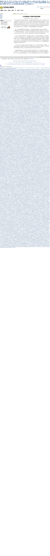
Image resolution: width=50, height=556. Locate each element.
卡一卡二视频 (35, 211)
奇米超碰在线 (28, 232)
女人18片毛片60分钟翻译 (10, 191)
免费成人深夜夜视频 (25, 81)
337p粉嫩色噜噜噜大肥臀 (29, 112)
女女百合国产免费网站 (44, 71)
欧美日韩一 (12, 82)
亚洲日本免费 (47, 77)
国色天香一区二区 (4, 160)
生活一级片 (45, 231)
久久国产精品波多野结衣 (33, 194)
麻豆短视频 (10, 127)
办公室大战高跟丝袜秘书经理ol (3, 174)
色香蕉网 (27, 90)
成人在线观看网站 (36, 151)
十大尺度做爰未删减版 (10, 93)
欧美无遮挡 (13, 104)
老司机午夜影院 (43, 199)
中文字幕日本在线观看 (15, 133)
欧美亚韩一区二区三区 (27, 191)
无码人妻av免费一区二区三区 (16, 77)
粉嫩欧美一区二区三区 (11, 206)
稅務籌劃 (1, 15)
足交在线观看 (13, 140)
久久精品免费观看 (20, 152)
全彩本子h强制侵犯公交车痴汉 (26, 194)
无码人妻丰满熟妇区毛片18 (32, 197)
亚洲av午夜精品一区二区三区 (43, 144)
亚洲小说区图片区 (23, 71)
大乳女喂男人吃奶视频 (10, 189)
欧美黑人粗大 (39, 114)
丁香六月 (13, 123)
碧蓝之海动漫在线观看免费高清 (26, 99)
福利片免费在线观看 (38, 172)
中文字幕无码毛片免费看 (5, 238)
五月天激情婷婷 (24, 161)
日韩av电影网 (47, 238)
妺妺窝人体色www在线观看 (15, 244)
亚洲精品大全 (41, 102)
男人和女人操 (15, 150)
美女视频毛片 (6, 119)
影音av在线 (35, 117)
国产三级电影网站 (37, 153)
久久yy (46, 132)
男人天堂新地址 (28, 192)
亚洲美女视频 (1, 233)
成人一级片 (8, 163)
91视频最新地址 (33, 88)
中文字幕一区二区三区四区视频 (10, 131)
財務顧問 (1, 14)
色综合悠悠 (43, 190)
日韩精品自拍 (32, 78)
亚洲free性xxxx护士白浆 (29, 111)
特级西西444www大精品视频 (6, 122)
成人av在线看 (45, 81)
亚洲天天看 (39, 103)
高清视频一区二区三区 (44, 197)
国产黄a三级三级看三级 (38, 139)
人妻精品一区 (46, 69)
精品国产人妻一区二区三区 (13, 180)
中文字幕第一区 (21, 103)
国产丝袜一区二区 (32, 99)
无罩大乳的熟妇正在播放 (3, 199)
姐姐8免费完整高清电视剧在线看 (38, 86)
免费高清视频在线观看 (45, 221)
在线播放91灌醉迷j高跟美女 (11, 76)
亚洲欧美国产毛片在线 (27, 92)
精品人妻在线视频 (26, 103)
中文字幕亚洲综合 (27, 115)
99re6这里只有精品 (37, 128)
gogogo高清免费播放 (20, 194)
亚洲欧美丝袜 (30, 87)
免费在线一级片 (41, 169)
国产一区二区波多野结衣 (37, 100)
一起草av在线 (21, 169)
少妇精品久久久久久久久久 (12, 208)
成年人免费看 (29, 88)
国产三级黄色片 (43, 172)
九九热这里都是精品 (14, 240)
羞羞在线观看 (4, 133)
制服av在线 (6, 189)
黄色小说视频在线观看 (33, 184)
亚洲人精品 (30, 222)
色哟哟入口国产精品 (30, 215)
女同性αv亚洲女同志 (19, 228)
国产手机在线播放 (22, 148)
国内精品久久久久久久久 (46, 225)
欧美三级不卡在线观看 (11, 158)
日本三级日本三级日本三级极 (39, 119)
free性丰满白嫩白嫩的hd (18, 218)
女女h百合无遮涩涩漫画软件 (33, 192)
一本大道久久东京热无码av (33, 135)
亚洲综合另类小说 (4, 88)
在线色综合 (9, 70)
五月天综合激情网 (17, 192)
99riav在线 (4, 215)
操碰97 (12, 119)
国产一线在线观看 (44, 243)
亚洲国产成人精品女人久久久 (4, 218)
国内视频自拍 (47, 158)
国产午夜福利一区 (20, 82)
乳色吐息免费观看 (38, 121)
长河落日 (7, 206)
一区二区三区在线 (41, 189)
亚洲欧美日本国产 (11, 184)
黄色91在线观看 (32, 93)
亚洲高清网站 (37, 165)
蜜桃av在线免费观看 (5, 180)
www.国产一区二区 (46, 121)
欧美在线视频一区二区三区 (43, 124)
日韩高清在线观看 (48, 168)
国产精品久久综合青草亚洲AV (39, 185)
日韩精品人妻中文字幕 (41, 222)
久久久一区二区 (45, 102)
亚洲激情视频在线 (37, 107)
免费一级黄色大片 (44, 165)
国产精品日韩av (19, 170)
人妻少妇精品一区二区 (16, 213)
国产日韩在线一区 (14, 228)
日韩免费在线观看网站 (6, 184)
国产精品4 (15, 81)
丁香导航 (35, 185)
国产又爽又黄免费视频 (7, 145)
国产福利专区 (41, 122)
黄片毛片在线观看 (38, 168)
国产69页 (35, 121)
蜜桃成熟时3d (23, 122)
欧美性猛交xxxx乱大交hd (43, 148)
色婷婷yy (31, 172)
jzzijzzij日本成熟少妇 (2, 129)
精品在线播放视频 (7, 168)
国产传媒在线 (11, 116)
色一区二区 (41, 85)
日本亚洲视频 (14, 232)
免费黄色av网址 (38, 245)
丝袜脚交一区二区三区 (16, 95)
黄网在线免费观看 (24, 140)
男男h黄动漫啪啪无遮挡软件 (6, 245)
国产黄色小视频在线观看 (22, 150)
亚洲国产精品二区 (31, 151)
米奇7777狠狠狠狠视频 (13, 138)
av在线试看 (24, 145)
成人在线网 (17, 139)
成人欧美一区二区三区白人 (32, 76)
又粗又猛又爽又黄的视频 (21, 70)
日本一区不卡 (5, 223)
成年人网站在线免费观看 (26, 182)
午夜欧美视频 (29, 128)
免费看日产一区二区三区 (14, 105)
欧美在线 (21, 222)
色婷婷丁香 (23, 134)
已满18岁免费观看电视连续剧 (23, 243)
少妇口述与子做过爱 (5, 104)
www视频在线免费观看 (44, 146)
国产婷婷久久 (29, 103)
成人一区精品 (35, 191)
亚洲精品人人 (15, 115)
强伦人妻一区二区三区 (23, 106)
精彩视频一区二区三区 (8, 156)
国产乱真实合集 (8, 87)
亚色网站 (44, 69)
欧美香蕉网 (11, 129)
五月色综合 (34, 110)
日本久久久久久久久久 (42, 141)
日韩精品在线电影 (38, 148)
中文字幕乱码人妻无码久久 (7, 197)
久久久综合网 (3, 177)
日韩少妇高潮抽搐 (40, 104)
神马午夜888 (29, 81)
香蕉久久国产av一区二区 (18, 175)
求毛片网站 (18, 240)
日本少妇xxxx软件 (14, 99)
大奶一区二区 (27, 245)
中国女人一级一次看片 (16, 86)
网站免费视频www (30, 199)
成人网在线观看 (42, 191)
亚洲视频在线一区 (9, 194)
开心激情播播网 (4, 227)
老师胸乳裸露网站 (20, 90)
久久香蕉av (48, 78)
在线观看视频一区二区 (43, 150)
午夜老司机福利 (41, 238)
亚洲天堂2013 (34, 172)
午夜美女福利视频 (3, 167)
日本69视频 (4, 87)
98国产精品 (3, 80)
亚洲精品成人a (34, 213)
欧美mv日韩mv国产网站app (3, 204)
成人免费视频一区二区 (14, 107)
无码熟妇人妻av (4, 111)
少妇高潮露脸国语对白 (20, 76)
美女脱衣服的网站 (7, 157)
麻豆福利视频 (23, 167)
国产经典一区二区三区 (5, 112)
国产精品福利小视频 (40, 206)
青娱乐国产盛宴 (28, 168)
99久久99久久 (28, 114)
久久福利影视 (42, 76)
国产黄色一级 (3, 116)
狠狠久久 (11, 204)
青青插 (27, 86)
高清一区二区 (44, 77)
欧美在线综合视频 (13, 128)
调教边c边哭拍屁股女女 (26, 126)
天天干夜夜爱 (44, 184)
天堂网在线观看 (32, 150)
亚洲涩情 (16, 97)
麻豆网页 (5, 110)
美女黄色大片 (10, 177)
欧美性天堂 (13, 103)
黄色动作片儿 (17, 180)
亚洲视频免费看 (15, 153)
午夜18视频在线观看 (13, 114)
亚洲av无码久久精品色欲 (7, 186)
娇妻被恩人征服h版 (29, 98)
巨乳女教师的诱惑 (2, 168)
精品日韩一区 (21, 95)
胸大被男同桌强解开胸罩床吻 (24, 123)
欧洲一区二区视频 (8, 121)
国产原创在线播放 (4, 71)
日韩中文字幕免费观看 (45, 152)
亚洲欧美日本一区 (4, 165)
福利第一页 (46, 199)
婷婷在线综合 (7, 69)
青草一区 (24, 184)
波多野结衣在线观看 (10, 124)
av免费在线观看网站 (24, 107)
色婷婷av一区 (32, 136)
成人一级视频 (41, 228)
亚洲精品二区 (38, 81)
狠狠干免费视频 (24, 112)
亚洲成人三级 (19, 111)
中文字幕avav (30, 233)
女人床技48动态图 (24, 75)
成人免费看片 (44, 174)
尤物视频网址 (13, 98)
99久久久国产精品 (44, 230)
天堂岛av (7, 165)
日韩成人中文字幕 (21, 204)
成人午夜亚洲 (37, 141)
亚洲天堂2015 (28, 73)
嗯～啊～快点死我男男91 (9, 71)
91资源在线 (48, 122)
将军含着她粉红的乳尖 (5, 76)
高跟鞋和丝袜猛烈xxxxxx (29, 117)
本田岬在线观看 (9, 123)
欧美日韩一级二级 (9, 99)
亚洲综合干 (25, 70)
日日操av (8, 150)
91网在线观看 (24, 233)
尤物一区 (44, 208)
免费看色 (44, 119)
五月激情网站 (33, 94)
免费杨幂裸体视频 (16, 135)
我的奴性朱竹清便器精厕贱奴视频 (27, 162)
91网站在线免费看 (14, 134)
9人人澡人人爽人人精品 (24, 228)
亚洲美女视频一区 (10, 126)
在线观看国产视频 (17, 98)
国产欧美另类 (14, 148)
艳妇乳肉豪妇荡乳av (6, 155)
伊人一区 (1, 127)
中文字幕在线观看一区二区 (23, 168)
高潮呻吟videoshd (42, 187)
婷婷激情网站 (16, 75)
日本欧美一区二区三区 (37, 144)
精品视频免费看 (27, 197)
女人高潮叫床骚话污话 (23, 117)
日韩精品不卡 (43, 186)
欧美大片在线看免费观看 (33, 152)
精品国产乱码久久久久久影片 (43, 164)
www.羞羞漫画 (33, 173)
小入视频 (44, 135)
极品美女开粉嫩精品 (11, 226)
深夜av (28, 107)
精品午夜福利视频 (11, 78)
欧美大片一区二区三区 (17, 136)
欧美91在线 (15, 226)
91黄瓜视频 (25, 114)
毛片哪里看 (19, 104)
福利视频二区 (35, 71)
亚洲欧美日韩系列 (37, 167)
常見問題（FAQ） (22, 13)
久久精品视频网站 (17, 185)
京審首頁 (18, 13)
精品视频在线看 (12, 111)
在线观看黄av (41, 177)
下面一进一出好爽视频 (26, 148)
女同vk (13, 204)
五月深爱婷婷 (23, 191)
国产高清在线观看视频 (29, 110)
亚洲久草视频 (21, 181)
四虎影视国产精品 (31, 214)
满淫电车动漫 (28, 201)
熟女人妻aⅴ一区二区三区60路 (12, 168)
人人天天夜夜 (32, 244)
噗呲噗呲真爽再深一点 (33, 232)
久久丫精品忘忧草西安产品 (23, 192)
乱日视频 (17, 134)
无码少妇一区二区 (17, 223)
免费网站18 (25, 110)
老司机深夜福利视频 (3, 136)
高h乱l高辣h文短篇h (43, 114)
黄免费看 (46, 141)
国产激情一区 (34, 90)
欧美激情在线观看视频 (35, 225)
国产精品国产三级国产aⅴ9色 (19, 128)
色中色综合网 (22, 225)
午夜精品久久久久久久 (19, 145)
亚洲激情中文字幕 (4, 151)
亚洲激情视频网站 (40, 155)
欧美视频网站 (3, 175)
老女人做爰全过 (37, 94)
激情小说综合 (32, 128)
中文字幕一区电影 (4, 103)
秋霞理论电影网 (47, 95)
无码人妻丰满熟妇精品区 (34, 123)
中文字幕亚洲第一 (33, 122)
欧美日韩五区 (25, 187)
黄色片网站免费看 (16, 106)
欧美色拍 (20, 232)
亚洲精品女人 (19, 160)
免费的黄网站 (36, 132)
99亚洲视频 (26, 135)
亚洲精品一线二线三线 (45, 155)
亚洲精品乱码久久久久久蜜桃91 (38, 190)
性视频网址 (37, 106)
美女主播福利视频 (12, 73)
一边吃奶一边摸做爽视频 (8, 227)
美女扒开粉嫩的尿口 (15, 242)
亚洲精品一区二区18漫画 (9, 103)
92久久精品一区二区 (36, 186)
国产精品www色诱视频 (34, 138)
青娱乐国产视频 (9, 119)
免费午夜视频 (32, 86)
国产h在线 (31, 216)
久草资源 (37, 204)
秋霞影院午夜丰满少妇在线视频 (38, 145)
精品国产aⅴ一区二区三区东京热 (46, 206)
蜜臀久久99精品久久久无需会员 (21, 197)
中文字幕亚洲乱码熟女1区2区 (11, 174)
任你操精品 (11, 231)
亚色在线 (43, 87)
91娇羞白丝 (25, 132)
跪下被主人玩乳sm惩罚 (14, 127)
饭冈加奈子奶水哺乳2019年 (28, 129)
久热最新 (30, 196)
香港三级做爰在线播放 (46, 187)
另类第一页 (2, 143)
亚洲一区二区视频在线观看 (4, 242)
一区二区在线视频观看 (17, 210)
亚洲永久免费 (48, 228)
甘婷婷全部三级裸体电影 (14, 144)
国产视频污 (47, 169)
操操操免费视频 (41, 153)
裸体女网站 (15, 126)
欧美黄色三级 (10, 220)
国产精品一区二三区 (35, 104)
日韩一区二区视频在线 (16, 110)
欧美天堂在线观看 (3, 169)
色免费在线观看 (48, 134)
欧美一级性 (45, 131)
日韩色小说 (3, 138)
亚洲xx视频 (23, 223)
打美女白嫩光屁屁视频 (25, 94)
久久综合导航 (29, 86)
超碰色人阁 (7, 209)
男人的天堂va (8, 73)
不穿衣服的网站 (36, 99)
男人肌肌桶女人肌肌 (24, 69)
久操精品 (23, 110)
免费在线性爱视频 (41, 94)
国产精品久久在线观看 (3, 82)
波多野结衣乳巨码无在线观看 (17, 193)
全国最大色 (46, 161)
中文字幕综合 (1, 244)
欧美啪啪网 (23, 170)
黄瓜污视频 (43, 198)
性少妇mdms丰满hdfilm (6, 139)
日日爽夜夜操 (48, 203)
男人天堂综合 (8, 181)
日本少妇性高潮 (16, 73)
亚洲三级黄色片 (39, 95)
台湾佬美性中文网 (11, 151)
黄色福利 (13, 97)
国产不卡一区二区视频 (41, 97)
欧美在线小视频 (44, 107)
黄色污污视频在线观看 (10, 164)
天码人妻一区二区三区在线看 (18, 69)
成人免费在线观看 (6, 201)
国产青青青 (28, 76)
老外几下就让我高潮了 (7, 80)
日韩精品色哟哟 (11, 110)
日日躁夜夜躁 (35, 78)
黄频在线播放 (5, 213)
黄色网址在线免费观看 (20, 102)
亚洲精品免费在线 (20, 112)
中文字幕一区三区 (3, 189)
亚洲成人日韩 (36, 201)
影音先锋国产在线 (30, 90)
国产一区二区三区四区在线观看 (20, 85)
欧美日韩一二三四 (44, 203)
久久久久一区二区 (24, 133)
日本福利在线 (37, 158)
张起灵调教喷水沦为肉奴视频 (22, 109)
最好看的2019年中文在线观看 (36, 140)
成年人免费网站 (48, 126)
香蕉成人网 (38, 135)
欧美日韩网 (39, 174)
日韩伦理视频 (10, 69)
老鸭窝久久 (38, 191)
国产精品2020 (9, 202)
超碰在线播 (17, 94)
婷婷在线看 (41, 77)
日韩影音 (9, 167)
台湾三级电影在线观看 (35, 74)
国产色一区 (14, 191)
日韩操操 (20, 158)
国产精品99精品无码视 (34, 161)
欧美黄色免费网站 (11, 153)
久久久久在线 (31, 191)
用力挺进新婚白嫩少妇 (14, 237)
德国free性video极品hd (12, 182)
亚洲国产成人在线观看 (38, 199)
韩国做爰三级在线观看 (10, 185)
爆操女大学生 (7, 182)
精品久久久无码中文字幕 (45, 175)
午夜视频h (32, 75)
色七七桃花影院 (16, 70)
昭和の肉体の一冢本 (41, 99)
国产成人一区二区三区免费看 (25, 151)
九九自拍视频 (1, 94)
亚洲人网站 (43, 242)
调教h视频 (8, 210)
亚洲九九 (46, 156)
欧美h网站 (11, 109)
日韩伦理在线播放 (12, 121)
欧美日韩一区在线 (40, 74)
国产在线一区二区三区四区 (8, 75)
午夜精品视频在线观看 (7, 138)
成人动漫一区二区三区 (36, 75)
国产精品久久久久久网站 (37, 134)
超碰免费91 (48, 71)
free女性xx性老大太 (30, 181)
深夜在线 (43, 86)
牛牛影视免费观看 (25, 204)
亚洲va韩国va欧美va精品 (26, 196)
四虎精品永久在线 (47, 245)
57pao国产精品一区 (20, 196)
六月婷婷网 (7, 106)
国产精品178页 (27, 87)
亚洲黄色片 (40, 107)
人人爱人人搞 (44, 73)
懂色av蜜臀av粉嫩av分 (20, 198)
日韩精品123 (37, 83)
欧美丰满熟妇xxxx (11, 155)
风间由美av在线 (6, 177)
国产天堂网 (4, 121)
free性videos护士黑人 (3, 172)
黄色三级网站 (20, 119)
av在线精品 (41, 184)
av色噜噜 (16, 221)
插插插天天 (15, 94)
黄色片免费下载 (14, 143)
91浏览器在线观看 (33, 155)
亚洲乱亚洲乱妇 (29, 189)
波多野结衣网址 (29, 157)
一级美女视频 (21, 162)
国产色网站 (18, 174)
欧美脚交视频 (31, 71)
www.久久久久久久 (25, 209)
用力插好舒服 (12, 221)
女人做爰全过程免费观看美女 (27, 190)
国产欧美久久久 (39, 220)
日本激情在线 (39, 204)
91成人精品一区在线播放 (7, 193)
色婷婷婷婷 (2, 155)
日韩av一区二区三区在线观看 (32, 158)
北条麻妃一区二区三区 (30, 203)
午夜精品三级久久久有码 (16, 189)
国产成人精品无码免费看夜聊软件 (23, 185)
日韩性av (6, 86)
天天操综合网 (28, 143)
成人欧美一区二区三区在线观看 (42, 170)
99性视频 (25, 102)
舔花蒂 (2, 74)
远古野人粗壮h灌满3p (21, 244)
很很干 (40, 244)
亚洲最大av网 (8, 148)
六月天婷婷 (8, 172)
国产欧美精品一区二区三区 (35, 87)
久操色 (6, 117)
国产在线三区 (17, 109)
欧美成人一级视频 (39, 105)
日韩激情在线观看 (39, 133)
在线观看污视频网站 (12, 210)
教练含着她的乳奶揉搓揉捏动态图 (26, 119)
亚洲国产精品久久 (45, 85)
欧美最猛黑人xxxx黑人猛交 (17, 88)
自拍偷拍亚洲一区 (38, 110)
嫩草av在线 (44, 153)
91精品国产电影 (28, 152)
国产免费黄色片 (9, 92)
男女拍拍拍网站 (9, 85)
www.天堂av (1, 87)
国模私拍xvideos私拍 (34, 133)
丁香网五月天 (29, 94)
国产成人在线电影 (38, 194)
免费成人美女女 (45, 228)
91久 (34, 132)
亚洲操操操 (48, 157)
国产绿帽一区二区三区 (34, 220)
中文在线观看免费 (12, 172)
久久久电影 (12, 173)
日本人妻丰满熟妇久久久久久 (34, 103)
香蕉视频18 (1, 158)
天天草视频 (46, 182)
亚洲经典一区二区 (29, 160)
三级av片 (26, 93)
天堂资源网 (24, 100)
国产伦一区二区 (19, 123)
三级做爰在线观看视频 (6, 220)
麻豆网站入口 (1, 220)
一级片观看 (20, 110)
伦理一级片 (29, 165)
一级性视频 (2, 230)
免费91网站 (30, 105)
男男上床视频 (21, 105)
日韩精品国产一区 (6, 161)
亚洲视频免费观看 (5, 244)
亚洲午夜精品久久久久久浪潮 (37, 156)
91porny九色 (5, 92)
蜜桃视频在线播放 (22, 226)
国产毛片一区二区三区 (23, 211)
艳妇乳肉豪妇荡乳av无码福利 (24, 116)
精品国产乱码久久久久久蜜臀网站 (20, 114)
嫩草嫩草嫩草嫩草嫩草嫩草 (44, 123)
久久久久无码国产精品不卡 (41, 129)
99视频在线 (6, 164)
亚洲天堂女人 (19, 135)
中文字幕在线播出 (29, 163)
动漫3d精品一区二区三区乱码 (18, 201)
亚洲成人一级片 (13, 192)
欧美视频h (27, 158)
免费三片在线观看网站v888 (32, 131)
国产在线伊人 (36, 155)
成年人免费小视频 (21, 143)
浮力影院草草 (16, 203)
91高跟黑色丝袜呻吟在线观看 (21, 93)
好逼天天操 (45, 202)
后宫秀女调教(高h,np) (38, 173)
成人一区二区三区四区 (39, 203)
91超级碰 (47, 180)
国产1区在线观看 (31, 242)
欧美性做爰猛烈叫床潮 (28, 161)
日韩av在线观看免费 (2, 157)
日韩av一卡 (15, 123)
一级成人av (11, 148)
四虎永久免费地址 (45, 115)
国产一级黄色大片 (45, 143)
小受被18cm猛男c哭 (12, 223)
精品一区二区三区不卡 (40, 78)
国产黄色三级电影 (37, 115)
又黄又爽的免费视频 (3, 90)
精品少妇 (44, 177)
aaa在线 (27, 109)
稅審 (26, 13)
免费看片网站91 (44, 151)
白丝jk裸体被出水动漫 (2, 164)
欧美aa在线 (7, 141)
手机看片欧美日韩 (15, 129)
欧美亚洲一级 (17, 81)
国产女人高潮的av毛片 (13, 215)
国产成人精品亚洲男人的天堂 (19, 99)
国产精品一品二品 (40, 215)
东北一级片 (16, 111)
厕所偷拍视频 (16, 186)
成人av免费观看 (43, 220)
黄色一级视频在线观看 (38, 131)
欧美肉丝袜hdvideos (25, 165)
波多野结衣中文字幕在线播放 (34, 129)
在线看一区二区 (15, 155)
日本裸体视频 (33, 106)
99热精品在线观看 (43, 244)
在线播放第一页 (8, 231)
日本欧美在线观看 (28, 75)
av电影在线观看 (10, 98)
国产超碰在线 (4, 162)
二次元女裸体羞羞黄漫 (16, 158)
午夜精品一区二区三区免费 (20, 126)
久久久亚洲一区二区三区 (6, 232)
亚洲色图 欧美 (18, 148)
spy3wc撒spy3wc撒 (15, 78)
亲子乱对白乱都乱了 (20, 140)
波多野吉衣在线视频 (47, 117)
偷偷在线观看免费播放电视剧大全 (4, 109)
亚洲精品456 (12, 115)
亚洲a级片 (18, 150)
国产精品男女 (36, 206)
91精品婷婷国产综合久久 (39, 230)
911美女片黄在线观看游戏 (37, 150)
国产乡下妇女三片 (23, 124)
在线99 (20, 164)
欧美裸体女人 (41, 135)
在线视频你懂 (24, 76)
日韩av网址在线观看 (47, 222)
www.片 (9, 180)
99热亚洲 (22, 97)
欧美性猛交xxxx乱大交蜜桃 (21, 187)
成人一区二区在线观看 (8, 136)
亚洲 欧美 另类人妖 (13, 112)
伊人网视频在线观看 (39, 80)
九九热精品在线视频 (29, 82)
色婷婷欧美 (35, 81)
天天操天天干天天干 (33, 70)
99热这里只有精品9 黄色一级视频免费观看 (27, 220)
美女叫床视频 (41, 93)
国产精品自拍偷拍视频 (5, 146)
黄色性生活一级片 (48, 136)
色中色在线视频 (36, 208)
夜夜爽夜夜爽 (41, 115)
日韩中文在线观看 (46, 82)
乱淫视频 (17, 208)
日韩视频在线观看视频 (24, 82)
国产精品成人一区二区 (38, 160)
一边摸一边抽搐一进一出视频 (14, 152)
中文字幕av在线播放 (24, 73)
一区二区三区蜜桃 (39, 127)
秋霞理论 (29, 135)
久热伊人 (17, 196)
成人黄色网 (12, 225)
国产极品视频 (16, 230)
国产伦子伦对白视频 (10, 199)
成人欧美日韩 (32, 208)
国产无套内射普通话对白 (36, 238)
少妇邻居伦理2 (34, 218)
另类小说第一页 (15, 116)
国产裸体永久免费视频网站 (32, 69)
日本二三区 (4, 209)
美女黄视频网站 (11, 150)
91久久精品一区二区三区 (33, 168)
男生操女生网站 (18, 215)
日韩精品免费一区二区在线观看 (32, 97)
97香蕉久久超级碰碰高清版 (7, 115)
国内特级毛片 (42, 211)
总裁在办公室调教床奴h (24, 160)
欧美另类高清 (38, 182)
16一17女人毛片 (22, 129)
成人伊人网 (37, 90)
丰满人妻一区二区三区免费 (17, 169)
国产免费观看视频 (17, 103)
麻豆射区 (13, 245)
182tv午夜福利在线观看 (46, 227)
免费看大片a (44, 169)
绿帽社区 (30, 109)
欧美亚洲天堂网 (21, 144)
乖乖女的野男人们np (42, 182)
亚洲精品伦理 (19, 106)
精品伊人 (24, 121)
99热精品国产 (44, 74)
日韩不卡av (41, 111)
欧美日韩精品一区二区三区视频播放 (30, 211)
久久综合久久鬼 (2, 222)
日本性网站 (29, 116)
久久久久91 (3, 135)
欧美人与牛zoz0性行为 (11, 170)
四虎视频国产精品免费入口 (28, 146)
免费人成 (38, 222)
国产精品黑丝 (45, 109)
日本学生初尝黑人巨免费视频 (31, 187)
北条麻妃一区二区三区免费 (46, 93)
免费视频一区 (31, 73)
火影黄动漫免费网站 (5, 124)
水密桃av (43, 83)
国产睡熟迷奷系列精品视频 (19, 138)
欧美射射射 (35, 202)
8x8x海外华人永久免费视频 (40, 73)
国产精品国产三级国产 (32, 115)
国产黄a (14, 199)
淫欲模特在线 (44, 94)
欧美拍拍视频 (18, 146)
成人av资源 (32, 81)
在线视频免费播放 (32, 235)
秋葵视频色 (24, 78)
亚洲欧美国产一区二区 (39, 213)
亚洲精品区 (7, 151)
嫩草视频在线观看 (48, 219)
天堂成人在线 (4, 74)
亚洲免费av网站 (15, 82)
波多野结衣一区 (16, 245)
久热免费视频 (1, 203)
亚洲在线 (21, 77)
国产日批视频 (28, 134)
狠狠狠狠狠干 (11, 169)
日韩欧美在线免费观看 (2, 69)
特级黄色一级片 (20, 186)
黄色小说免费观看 (19, 116)
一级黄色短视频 (21, 189)
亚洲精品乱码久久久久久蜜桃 (30, 132)
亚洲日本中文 (44, 216)
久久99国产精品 (42, 156)
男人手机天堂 (15, 170)
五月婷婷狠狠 (1, 173)
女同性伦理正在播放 (28, 193)
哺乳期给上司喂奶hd (44, 139)
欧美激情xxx (37, 243)
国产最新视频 (28, 93)
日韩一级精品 (48, 216)
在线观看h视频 (5, 114)
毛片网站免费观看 (22, 141)
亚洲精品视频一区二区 (16, 80)
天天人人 (29, 216)
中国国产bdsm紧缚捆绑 (29, 127)
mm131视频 (30, 138)
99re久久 (10, 239)
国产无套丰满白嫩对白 (34, 95)
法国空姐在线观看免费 (24, 199)
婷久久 (44, 180)
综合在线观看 (47, 138)
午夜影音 (36, 174)
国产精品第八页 (19, 153)
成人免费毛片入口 (36, 136)
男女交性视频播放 (11, 135)
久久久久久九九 (45, 78)
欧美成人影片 (35, 85)
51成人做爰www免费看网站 (11, 86)
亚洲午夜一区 (32, 206)
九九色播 (28, 106)
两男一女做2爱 (40, 201)
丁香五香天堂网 (16, 102)
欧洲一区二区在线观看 (28, 122)
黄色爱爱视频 (46, 119)
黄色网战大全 (22, 219)
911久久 (46, 163)
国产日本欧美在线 (32, 100)
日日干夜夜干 (13, 75)
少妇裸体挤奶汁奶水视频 (26, 105)
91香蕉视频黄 (34, 216)
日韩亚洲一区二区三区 (27, 221)
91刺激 (16, 140)
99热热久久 (30, 106)
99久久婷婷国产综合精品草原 (39, 179)
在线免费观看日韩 (8, 111)
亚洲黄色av (20, 73)
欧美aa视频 (41, 143)
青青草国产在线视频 (6, 153)
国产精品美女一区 (22, 146)
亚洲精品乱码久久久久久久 (46, 145)
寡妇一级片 (6, 167)
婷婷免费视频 (16, 90)
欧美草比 (27, 69)
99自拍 (23, 163)
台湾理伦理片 (43, 104)
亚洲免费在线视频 (32, 240)
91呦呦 (27, 74)
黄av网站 (41, 165)
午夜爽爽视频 (5, 99)
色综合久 (26, 155)
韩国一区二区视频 (42, 245)
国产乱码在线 (47, 128)
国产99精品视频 (14, 243)
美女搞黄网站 (19, 115)
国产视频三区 (9, 144)
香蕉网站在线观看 (24, 201)
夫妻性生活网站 (32, 153)
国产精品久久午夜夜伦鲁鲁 (40, 82)
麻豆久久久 (16, 92)
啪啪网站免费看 (14, 211)
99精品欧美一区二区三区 (32, 148)
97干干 (45, 97)
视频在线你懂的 (13, 83)
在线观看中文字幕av (30, 74)
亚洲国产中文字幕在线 (38, 109)
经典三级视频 (5, 185)
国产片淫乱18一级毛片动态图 (13, 145)
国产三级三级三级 (19, 124)
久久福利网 (3, 117)
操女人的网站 (4, 148)
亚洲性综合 (3, 145)
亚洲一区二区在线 (2, 119)
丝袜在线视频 (21, 94)
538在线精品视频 (33, 189)
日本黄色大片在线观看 (39, 161)
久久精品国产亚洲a (28, 78)
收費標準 (1, 17)
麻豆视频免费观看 (37, 102)
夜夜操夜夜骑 (20, 75)
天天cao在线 (19, 71)
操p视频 (45, 106)
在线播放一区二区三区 (14, 85)
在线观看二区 (8, 95)
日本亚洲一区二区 (33, 204)
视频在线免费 (45, 133)
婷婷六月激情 (46, 162)
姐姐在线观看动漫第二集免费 (27, 156)
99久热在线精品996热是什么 (13, 190)
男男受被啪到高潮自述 (33, 179)
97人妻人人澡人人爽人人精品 (7, 221)
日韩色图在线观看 (40, 175)
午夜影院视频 (29, 184)
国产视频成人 (17, 168)
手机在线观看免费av (45, 189)
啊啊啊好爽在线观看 (46, 211)
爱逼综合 (10, 132)
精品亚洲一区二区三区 (4, 105)
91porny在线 (21, 86)
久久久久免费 (14, 124)
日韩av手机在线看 (14, 209)
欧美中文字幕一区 (7, 135)
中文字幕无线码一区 (47, 198)
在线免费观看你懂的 (5, 198)
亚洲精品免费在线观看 (8, 90)
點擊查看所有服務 (31, 58)
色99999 (47, 111)
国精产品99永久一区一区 (28, 177)
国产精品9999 (26, 83)
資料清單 (1, 18)
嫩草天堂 (48, 232)
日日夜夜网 (35, 126)
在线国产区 (47, 193)
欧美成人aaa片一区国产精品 (9, 196)
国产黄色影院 (22, 218)
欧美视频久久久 (2, 223)
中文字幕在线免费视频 (47, 167)
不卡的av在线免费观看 (9, 74)
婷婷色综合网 (21, 180)
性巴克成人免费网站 (30, 238)
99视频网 (18, 144)
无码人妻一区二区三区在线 (19, 161)
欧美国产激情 (14, 109)
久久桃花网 (42, 232)
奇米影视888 (38, 214)
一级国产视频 (43, 128)
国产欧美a (44, 162)
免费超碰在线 (16, 76)
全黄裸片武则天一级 (41, 235)
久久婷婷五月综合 (33, 102)
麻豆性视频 (12, 146)
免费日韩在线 (14, 184)
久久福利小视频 (34, 203)
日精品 (14, 185)
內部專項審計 (2, 13)
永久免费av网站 (37, 124)
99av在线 (13, 69)
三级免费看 (47, 70)
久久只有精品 (41, 69)
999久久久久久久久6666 (33, 92)
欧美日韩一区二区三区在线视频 (7, 128)
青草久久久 (44, 238)
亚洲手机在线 (19, 208)
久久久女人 (43, 117)
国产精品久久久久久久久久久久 (23, 98)
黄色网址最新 (30, 225)
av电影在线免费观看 (9, 140)
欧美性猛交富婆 (37, 169)
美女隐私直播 (11, 133)
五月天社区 (45, 110)
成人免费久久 (16, 104)
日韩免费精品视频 (24, 186)
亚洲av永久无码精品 (15, 71)
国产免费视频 (42, 100)
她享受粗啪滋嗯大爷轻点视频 (27, 244)
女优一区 (42, 174)
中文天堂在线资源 (39, 157)
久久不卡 (49, 240)
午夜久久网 (42, 109)
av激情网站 (47, 92)
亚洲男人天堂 (17, 143)
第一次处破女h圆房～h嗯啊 (19, 100)
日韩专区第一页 (25, 169)
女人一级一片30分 (34, 127)
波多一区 (14, 161)
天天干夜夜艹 (46, 173)
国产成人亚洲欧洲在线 (7, 100)
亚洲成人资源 (34, 228)
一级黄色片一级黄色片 (18, 191)
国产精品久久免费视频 (6, 78)
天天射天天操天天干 (37, 187)
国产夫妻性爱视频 (21, 239)
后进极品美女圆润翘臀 (33, 157)
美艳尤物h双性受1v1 (27, 174)
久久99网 (9, 146)
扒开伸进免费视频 (33, 109)
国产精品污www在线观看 (8, 83)
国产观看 (40, 223)
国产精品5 (16, 174)
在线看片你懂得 (12, 70)
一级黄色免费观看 (29, 144)
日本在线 (30, 230)
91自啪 (45, 76)
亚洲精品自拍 (11, 80)
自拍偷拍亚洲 (48, 146)
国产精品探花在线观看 (14, 179)
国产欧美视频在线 (12, 186)
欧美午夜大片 (7, 237)
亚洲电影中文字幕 (48, 153)
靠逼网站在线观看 (40, 151)
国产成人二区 (15, 146)
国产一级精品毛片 (33, 177)
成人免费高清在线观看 (25, 95)
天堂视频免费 (4, 134)
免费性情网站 (3, 100)
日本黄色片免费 (19, 97)
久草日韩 (16, 165)
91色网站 (21, 177)
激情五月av (4, 233)
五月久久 (9, 190)
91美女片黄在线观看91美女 (46, 88)
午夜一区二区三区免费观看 (9, 162)
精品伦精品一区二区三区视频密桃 (30, 239)
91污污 (33, 82)
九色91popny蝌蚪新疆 (28, 133)
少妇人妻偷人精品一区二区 (42, 75)
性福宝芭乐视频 (25, 180)
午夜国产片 (2, 186)
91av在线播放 (5, 140)
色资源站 (6, 152)
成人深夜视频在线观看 (20, 121)
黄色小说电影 (7, 222)
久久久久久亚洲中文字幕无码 (17, 141)
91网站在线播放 (25, 189)
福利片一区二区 (3, 179)
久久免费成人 (38, 126)
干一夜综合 (17, 74)
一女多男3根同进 (45, 116)
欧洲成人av (27, 242)
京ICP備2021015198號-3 (28, 62)
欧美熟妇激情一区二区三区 (43, 134)
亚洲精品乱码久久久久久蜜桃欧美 (9, 77)
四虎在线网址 (38, 85)
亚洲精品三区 (15, 119)
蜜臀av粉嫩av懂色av (12, 230)
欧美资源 (42, 133)
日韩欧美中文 (23, 179)
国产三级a (11, 245)
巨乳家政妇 (37, 97)
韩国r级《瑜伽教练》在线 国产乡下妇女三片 (36, 146)
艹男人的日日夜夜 (7, 208)
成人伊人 (23, 216)
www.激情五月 (20, 238)
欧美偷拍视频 (20, 134)
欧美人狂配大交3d (8, 169)
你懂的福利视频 (12, 87)
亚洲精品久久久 (10, 232)
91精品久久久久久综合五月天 (42, 210)
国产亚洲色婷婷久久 (9, 240)
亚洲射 (15, 100)
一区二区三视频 (5, 94)
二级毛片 (33, 117)
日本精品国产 (24, 90)
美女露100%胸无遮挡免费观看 (21, 92)
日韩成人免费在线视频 (47, 86)
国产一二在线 (39, 98)
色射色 (5, 222)
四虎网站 (13, 126)
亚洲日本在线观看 (21, 182)
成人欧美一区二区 (3, 102)
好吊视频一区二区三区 (22, 87)
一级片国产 (35, 82)
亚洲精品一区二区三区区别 (4, 181)
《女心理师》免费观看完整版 (45, 80)
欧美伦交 (8, 88)
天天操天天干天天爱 (28, 102)
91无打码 (42, 218)
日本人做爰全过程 (16, 198)
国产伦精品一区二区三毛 (24, 232)
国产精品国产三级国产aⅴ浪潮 (45, 90)
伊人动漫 (6, 191)
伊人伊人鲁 (1, 73)
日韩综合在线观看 (43, 105)
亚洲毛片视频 (42, 121)
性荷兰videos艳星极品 (28, 145)
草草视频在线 (27, 138)
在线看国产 (47, 201)
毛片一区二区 (46, 190)
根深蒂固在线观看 (5, 123)
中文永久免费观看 (34, 141)
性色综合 (26, 134)
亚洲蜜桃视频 (41, 88)
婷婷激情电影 (47, 105)
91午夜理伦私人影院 (22, 83)
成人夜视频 (17, 239)
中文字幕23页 (10, 104)
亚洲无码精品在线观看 (45, 196)
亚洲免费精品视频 (33, 145)
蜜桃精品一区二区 (9, 107)
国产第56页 (29, 155)
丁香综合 (48, 115)
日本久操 (25, 111)
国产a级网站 (40, 243)
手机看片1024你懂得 (47, 172)
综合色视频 (45, 129)
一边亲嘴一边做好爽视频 (28, 206)
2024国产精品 (26, 85)
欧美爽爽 (28, 140)
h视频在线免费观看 (43, 163)
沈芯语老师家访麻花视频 (30, 169)
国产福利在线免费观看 (16, 164)
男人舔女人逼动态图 (7, 129)
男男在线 (6, 214)
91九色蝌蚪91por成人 (27, 150)
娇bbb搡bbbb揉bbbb (34, 105)
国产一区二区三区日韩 (34, 237)
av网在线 (20, 80)
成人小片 (26, 215)
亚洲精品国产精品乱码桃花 (46, 179)
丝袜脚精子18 (27, 104)
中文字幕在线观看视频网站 (4, 150)
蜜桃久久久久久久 (16, 216)
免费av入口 (28, 235)
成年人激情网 (34, 233)
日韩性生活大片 (33, 77)
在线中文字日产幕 (5, 70)
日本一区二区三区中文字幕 (28, 124)
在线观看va (22, 111)
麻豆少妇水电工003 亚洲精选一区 (7, 173)
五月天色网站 (9, 152)
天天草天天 (25, 239)
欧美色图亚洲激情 (7, 116)
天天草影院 (34, 119)
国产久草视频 (38, 216)
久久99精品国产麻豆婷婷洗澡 (9, 235)
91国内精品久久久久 (9, 117)
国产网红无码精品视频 (36, 93)
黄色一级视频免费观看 (17, 117)
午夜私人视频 (40, 83)
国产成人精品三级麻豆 (25, 128)
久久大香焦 (26, 164)
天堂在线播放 (43, 98)
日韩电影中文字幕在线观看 (35, 98)
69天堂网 (25, 127)
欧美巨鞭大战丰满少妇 (5, 93)
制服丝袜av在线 (44, 92)
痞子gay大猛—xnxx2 (8, 192)
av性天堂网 (31, 210)
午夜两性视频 (31, 174)
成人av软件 (2, 92)
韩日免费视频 (12, 165)
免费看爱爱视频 (22, 157)
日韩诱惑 (6, 131)
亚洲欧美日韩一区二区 (20, 78)
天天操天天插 (47, 106)
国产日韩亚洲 (43, 233)
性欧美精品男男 (15, 93)
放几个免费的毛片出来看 (9, 97)
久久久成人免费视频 (26, 225)
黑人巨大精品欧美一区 (13, 239)
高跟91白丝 (16, 197)
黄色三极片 (39, 211)
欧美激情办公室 (18, 181)
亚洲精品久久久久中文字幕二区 (24, 136)
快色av (32, 116)
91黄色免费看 (33, 219)
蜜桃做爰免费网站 (37, 69)
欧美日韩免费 (21, 88)
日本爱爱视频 (20, 133)
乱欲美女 (45, 193)
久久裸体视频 (21, 81)
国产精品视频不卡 (43, 95)
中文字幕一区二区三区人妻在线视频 (30, 202)
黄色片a (18, 105)
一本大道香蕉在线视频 (33, 230)
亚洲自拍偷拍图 (43, 127)
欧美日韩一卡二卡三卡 (41, 106)
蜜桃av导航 (28, 213)
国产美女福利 (19, 127)
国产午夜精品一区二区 (43, 70)
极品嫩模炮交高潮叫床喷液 (3, 211)
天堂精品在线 (36, 189)
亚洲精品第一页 (33, 193)
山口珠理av (47, 170)
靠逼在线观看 (24, 86)
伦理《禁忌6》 (34, 139)
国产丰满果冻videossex (10, 242)
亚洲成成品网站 (34, 124)
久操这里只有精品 (16, 122)
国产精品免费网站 (23, 115)
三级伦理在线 (14, 167)
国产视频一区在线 (46, 181)
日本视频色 (40, 90)
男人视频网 (31, 143)
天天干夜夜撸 (19, 219)
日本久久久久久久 (37, 77)
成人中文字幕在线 (22, 240)
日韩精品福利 (24, 144)
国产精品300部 (5, 144)
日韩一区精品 (3, 214)
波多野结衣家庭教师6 (31, 126)
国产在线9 (6, 216)
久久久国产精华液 (8, 82)
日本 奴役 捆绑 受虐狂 (38, 70)
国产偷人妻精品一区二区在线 (38, 198)
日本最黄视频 (48, 194)
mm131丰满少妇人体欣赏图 (12, 201)
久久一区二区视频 (34, 163)
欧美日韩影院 (34, 73)
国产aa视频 (1, 198)
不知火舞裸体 (22, 80)
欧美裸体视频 (42, 81)
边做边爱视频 (28, 70)
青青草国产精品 (16, 172)
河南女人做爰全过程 (44, 209)
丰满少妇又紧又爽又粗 (30, 85)
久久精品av (9, 112)
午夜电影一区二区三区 (5, 81)
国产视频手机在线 (6, 239)
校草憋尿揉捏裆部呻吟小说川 (20, 132)
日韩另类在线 (23, 155)
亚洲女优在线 (16, 156)
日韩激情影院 (41, 116)
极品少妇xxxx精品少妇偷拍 (8, 179)
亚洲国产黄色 (29, 123)
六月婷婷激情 (13, 136)
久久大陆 (4, 152)
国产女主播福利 (2, 193)
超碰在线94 (3, 132)
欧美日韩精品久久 (46, 239)
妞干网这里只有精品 (27, 71)
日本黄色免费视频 (13, 92)
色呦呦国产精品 (5, 73)
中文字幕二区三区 (34, 182)
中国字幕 (11, 167)
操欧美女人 (48, 209)
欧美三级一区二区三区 (42, 138)
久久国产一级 (45, 122)
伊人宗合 (6, 85)
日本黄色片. (1, 148)
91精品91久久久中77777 (5, 243)
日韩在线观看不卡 (19, 235)
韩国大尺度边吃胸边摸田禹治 (22, 74)
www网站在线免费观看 (40, 180)
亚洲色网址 (6, 98)
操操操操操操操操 (26, 214)
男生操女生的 (13, 220)
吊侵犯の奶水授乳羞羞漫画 (22, 202)
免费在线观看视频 (11, 157)
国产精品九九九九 (20, 155)
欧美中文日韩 (32, 121)
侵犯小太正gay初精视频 (38, 233)
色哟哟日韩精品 (18, 157)
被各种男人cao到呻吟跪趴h (44, 223)
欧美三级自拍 (20, 199)
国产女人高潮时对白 (23, 245)
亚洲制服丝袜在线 (3, 75)
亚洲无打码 (25, 157)
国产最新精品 (4, 192)
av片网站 (45, 100)
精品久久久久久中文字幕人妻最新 (28, 139)
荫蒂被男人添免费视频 (10, 81)
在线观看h (25, 219)
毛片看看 (4, 237)
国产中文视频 (7, 160)
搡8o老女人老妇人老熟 (25, 97)
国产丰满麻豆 (40, 87)
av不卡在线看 (40, 162)
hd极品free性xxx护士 (35, 114)
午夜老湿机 (13, 90)
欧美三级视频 (7, 110)
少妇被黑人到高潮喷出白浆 (14, 132)
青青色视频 (25, 242)
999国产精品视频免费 (24, 77)
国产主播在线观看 (14, 74)
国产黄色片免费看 (38, 177)
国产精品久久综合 (39, 117)
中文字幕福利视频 (13, 156)
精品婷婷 (7, 199)
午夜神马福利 (18, 129)
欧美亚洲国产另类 (46, 112)
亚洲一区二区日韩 (16, 206)
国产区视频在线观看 (37, 122)
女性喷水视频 (11, 122)
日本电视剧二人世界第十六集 (32, 83)
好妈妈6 (9, 109)
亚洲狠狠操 (20, 220)
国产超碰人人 (34, 214)
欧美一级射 (2, 239)
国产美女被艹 (38, 123)
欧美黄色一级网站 (25, 88)
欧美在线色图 (21, 213)
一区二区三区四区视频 (19, 107)
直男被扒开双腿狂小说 (37, 164)
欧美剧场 (31, 182)
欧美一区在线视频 (37, 88)
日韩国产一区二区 (11, 88)
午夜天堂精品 (37, 210)
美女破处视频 (5, 187)
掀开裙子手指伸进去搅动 (19, 151)
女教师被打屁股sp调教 (17, 214)
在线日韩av (13, 233)
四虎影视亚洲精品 (36, 209)
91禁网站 (31, 114)
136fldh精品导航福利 (38, 76)
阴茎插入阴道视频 (39, 71)
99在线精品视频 (42, 173)
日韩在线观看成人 (12, 95)
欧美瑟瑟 (46, 75)
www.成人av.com (12, 102)
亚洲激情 (10, 165)
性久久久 (34, 169)
